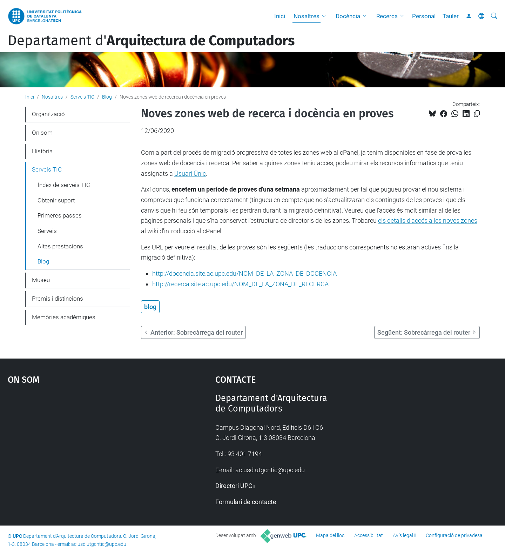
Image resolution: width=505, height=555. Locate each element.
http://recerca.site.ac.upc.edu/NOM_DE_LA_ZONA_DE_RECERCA (240, 284)
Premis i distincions (57, 298)
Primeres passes (60, 215)
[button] (325, 16)
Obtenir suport (56, 200)
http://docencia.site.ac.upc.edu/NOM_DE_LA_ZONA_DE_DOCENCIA (244, 273)
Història (42, 151)
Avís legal (403, 535)
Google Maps (87, 445)
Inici (279, 16)
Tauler (451, 16)
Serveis (47, 230)
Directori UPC (233, 485)
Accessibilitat (368, 535)
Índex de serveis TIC (64, 184)
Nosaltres (306, 16)
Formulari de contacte (245, 502)
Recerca (387, 16)
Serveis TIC (82, 97)
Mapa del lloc (330, 535)
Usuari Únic (190, 173)
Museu (41, 279)
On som (42, 132)
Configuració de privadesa (454, 535)
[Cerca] (494, 16)
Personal (424, 16)
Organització (48, 114)
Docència (348, 16)
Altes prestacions (60, 246)
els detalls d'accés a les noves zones (427, 220)
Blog (107, 97)
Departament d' (151, 40)
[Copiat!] (477, 114)
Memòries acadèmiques (63, 317)
